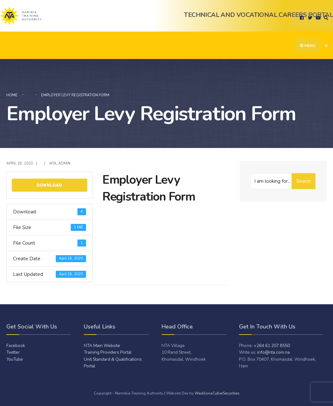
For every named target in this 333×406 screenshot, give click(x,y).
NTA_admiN (59, 163)
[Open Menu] (326, 46)
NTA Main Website (102, 346)
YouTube (14, 359)
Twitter (13, 352)
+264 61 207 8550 (272, 346)
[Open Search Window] (325, 17)
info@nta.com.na (273, 352)
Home (12, 95)
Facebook (15, 346)
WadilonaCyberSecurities (217, 393)
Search (303, 181)
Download (49, 185)
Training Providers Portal (108, 352)
